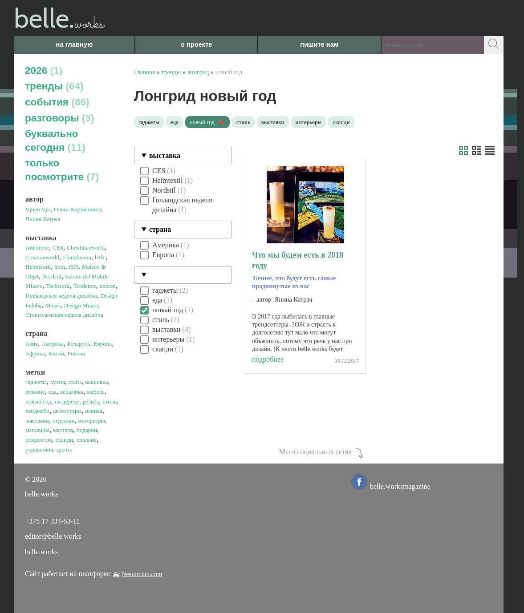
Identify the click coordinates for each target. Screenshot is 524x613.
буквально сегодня (55, 140)
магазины (37, 430)
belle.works (41, 552)
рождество (38, 439)
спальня (87, 439)
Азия (31, 343)
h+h (100, 257)
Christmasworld (86, 247)
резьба (91, 401)
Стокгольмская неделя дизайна (64, 314)
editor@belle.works (53, 536)
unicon (108, 285)
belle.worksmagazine (391, 486)
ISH (73, 266)
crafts (75, 382)
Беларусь (78, 343)
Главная (144, 72)
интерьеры (91, 420)
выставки (37, 420)
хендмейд (37, 410)
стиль (109, 401)
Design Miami (81, 305)
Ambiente (37, 247)
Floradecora (77, 257)
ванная (93, 410)
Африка (35, 353)
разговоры (59, 118)
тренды (54, 86)
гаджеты (36, 382)
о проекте (196, 44)
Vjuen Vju (37, 209)
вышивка (96, 382)
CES (58, 247)
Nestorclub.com (142, 573)
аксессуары (67, 410)
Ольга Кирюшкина (78, 209)
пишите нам (319, 44)
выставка (164, 155)
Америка (52, 343)
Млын (53, 305)
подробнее (268, 359)
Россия (76, 353)
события (57, 102)
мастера (63, 430)
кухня (57, 382)
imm (59, 266)
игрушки (64, 420)
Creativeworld (42, 257)
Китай (56, 353)
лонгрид (198, 72)
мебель (96, 391)
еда (53, 391)
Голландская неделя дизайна (61, 295)
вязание (35, 391)
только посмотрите (62, 169)
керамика (71, 391)
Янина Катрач (43, 218)
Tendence (84, 285)
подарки (87, 430)
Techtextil (58, 285)
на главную (74, 44)
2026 (43, 70)
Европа (102, 343)
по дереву (67, 401)
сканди (64, 439)
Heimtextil (38, 266)
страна (160, 229)
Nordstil (52, 276)
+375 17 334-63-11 (52, 521)
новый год (38, 401)
